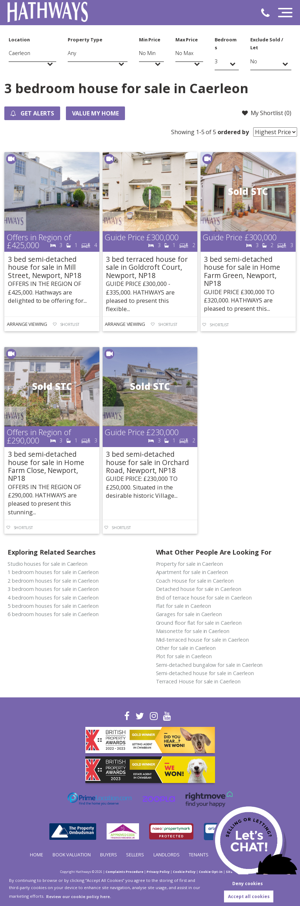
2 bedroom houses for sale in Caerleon (53, 580)
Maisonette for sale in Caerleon (193, 631)
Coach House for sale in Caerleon (195, 580)
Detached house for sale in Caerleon (198, 589)
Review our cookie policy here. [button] (78, 896)
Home (36, 854)
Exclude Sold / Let (266, 43)
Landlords (166, 854)
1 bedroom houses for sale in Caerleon (53, 572)
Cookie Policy (184, 871)
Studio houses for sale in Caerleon (48, 563)
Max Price (186, 39)
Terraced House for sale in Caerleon (198, 681)
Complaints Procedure (124, 871)
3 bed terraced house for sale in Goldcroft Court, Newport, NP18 (147, 267)
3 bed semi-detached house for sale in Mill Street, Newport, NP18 (44, 267)
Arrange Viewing (27, 324)
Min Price (150, 39)
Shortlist (70, 324)
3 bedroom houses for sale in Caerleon (53, 589)
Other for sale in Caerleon (186, 648)
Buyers (108, 854)
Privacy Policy (158, 871)
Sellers (135, 854)
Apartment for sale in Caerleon (192, 572)
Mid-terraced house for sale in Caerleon (202, 639)
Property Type (85, 39)
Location (19, 39)
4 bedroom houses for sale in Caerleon (53, 597)
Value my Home (95, 113)
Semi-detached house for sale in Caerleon (205, 673)
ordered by (233, 132)
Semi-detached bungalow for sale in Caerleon (209, 664)
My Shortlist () (266, 112)
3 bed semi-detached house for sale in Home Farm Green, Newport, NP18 (242, 271)
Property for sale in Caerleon (189, 563)
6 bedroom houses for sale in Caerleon (53, 614)
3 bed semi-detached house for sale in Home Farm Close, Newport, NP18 (46, 466)
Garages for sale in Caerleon (189, 614)
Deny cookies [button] (247, 883)
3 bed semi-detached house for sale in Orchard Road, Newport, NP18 (147, 462)
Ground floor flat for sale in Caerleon (199, 622)
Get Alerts (32, 113)
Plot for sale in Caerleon (184, 656)
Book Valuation (72, 854)
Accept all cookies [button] (249, 896)
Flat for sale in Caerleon (183, 605)
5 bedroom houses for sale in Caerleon (53, 605)
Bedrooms (226, 43)
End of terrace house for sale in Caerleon (204, 597)
